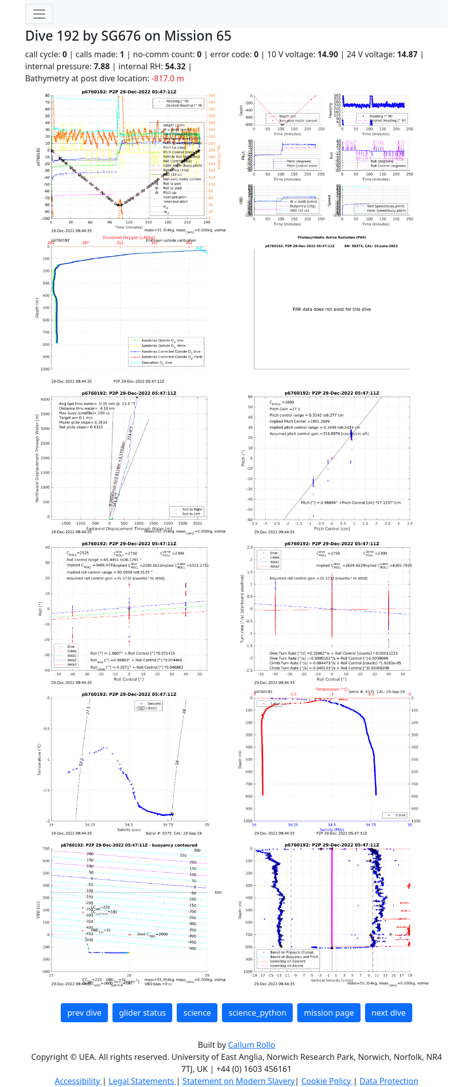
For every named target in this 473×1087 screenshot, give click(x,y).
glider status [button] (142, 1012)
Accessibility (78, 1080)
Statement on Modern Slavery (239, 1080)
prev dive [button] (84, 1012)
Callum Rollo (251, 1044)
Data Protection (389, 1080)
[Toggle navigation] (39, 14)
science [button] (197, 1012)
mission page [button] (329, 1012)
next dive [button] (389, 1012)
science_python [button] (257, 1012)
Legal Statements (142, 1080)
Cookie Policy (327, 1080)
